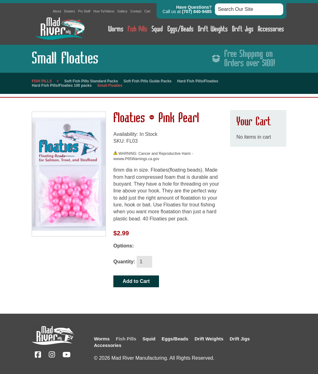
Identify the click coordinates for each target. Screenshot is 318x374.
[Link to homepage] (60, 41)
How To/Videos (103, 11)
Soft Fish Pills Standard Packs (91, 81)
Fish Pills (137, 29)
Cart (147, 11)
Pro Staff (84, 11)
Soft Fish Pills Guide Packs (148, 81)
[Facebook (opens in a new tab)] (38, 355)
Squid (157, 29)
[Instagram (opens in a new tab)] (52, 355)
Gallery (122, 11)
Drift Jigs (242, 29)
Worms (115, 29)
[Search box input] (249, 9)
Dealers (69, 11)
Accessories (271, 29)
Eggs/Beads (180, 29)
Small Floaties (109, 85)
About (57, 11)
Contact (135, 11)
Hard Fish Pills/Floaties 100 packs (62, 85)
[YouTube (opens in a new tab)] (66, 355)
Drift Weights (213, 29)
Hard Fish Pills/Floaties (197, 81)
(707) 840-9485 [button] (197, 11)
